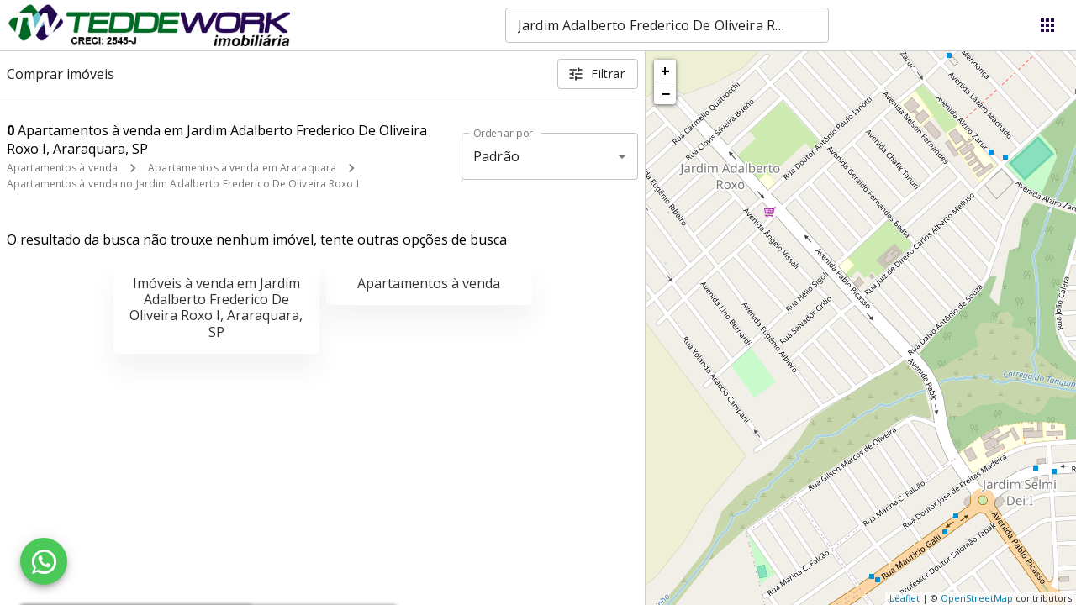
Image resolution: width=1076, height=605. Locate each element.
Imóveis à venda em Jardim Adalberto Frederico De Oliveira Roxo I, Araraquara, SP (216, 307)
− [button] (666, 93)
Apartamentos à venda (62, 167)
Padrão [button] (496, 156)
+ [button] (665, 70)
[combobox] (667, 25)
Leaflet (904, 598)
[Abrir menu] (1047, 25)
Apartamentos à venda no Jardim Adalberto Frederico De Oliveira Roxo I (183, 183)
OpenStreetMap (977, 598)
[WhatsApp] (43, 561)
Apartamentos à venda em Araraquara (242, 167)
